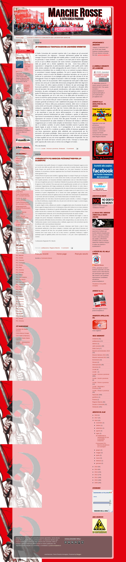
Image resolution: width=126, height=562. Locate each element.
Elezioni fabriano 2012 (99, 355)
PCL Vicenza (20, 304)
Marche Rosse (99, 265)
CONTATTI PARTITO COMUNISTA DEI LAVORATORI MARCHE (48, 37)
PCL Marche (19, 255)
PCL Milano (19, 275)
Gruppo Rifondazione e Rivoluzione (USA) (23, 225)
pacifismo (95, 397)
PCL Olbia (19, 289)
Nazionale (95, 394)
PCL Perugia (20, 272)
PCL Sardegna (20, 262)
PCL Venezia (20, 270)
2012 (96, 474)
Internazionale (96, 364)
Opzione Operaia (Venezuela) (21, 213)
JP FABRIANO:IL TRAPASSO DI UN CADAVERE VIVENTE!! (60, 47)
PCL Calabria (20, 253)
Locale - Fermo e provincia (100, 382)
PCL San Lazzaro (21, 282)
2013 (96, 472)
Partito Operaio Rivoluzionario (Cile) (22, 217)
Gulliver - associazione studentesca (23, 343)
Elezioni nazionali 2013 (99, 357)
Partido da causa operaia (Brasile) (21, 199)
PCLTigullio (19, 313)
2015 (96, 466)
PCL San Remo (20, 279)
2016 (96, 420)
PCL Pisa (19, 311)
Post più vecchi (81, 254)
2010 (96, 480)
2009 (96, 482)
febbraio (98, 460)
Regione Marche (55, 248)
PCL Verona (19, 306)
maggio (98, 452)
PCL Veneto (19, 258)
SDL (17, 163)
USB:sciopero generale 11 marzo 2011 (27, 114)
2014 (96, 469)
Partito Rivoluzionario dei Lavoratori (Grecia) (22, 195)
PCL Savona (19, 301)
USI (17, 177)
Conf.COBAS (20, 172)
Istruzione (95, 367)
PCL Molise (19, 248)
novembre (99, 423)
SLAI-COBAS (20, 174)
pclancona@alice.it (55, 545)
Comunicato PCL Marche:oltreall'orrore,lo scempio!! (102, 445)
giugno (98, 450)
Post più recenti (41, 254)
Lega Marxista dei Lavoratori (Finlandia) (22, 221)
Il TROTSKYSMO (21, 182)
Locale (94, 369)
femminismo (96, 360)
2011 (96, 477)
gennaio (98, 463)
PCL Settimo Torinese (22, 284)
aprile (98, 455)
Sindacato (62, 148)
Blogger (78, 554)
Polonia (94, 399)
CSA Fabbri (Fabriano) (23, 335)
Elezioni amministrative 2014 (101, 351)
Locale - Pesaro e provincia (100, 390)
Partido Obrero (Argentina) (20, 191)
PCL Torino (19, 287)
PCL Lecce (19, 294)
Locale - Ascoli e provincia (100, 378)
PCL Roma (19, 265)
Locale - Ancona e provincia (49, 148)
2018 (96, 415)
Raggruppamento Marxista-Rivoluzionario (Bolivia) (23, 208)
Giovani (94, 362)
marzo (98, 458)
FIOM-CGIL (19, 165)
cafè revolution (96, 346)
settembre (99, 428)
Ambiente (95, 338)
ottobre (98, 425)
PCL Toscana (20, 260)
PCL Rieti (19, 267)
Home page (20, 37)
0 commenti (70, 148)
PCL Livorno (19, 296)
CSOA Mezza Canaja (22, 333)
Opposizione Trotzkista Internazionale (23, 239)
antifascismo (45, 248)
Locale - (94, 372)
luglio (98, 433)
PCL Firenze (19, 308)
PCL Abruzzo (20, 250)
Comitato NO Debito (22, 179)
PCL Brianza (19, 292)
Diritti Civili (95, 348)
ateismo (94, 343)
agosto (98, 431)
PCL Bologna (20, 299)
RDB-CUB (19, 160)
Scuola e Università (98, 404)
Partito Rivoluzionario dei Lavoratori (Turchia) (23, 203)
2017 (96, 418)
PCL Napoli (19, 316)
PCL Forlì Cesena (21, 277)
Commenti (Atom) (46, 258)
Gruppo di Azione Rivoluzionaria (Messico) (21, 230)
